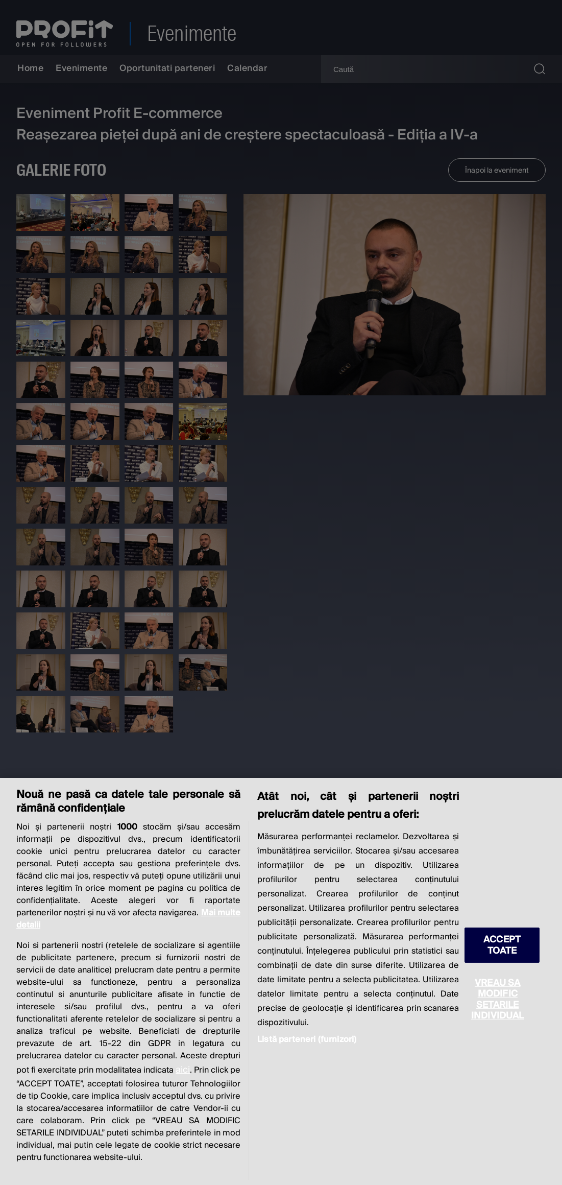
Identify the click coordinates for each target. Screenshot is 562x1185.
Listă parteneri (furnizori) (306, 1039)
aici (183, 1070)
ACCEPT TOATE (502, 945)
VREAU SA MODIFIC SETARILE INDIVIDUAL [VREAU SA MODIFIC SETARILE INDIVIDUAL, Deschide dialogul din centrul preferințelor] (497, 999)
